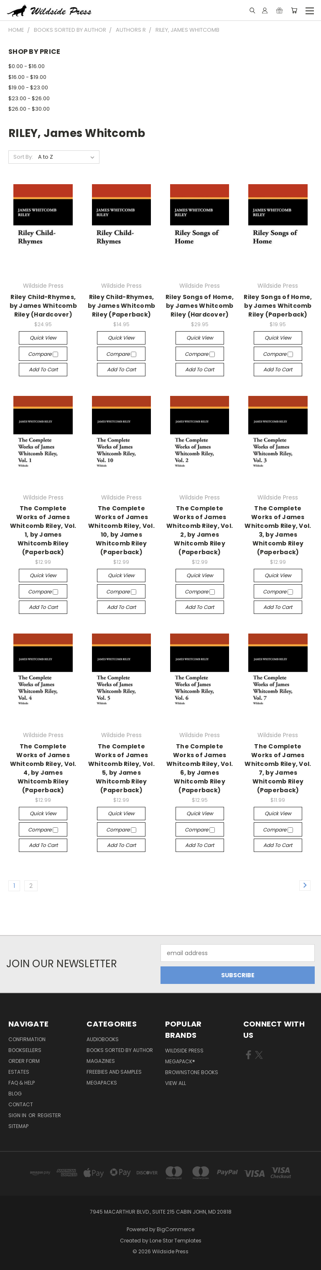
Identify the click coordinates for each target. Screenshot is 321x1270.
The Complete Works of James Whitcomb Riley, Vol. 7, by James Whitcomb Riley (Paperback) (278, 768)
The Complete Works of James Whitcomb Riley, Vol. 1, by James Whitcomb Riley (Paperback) (43, 530)
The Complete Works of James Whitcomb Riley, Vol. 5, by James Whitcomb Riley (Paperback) (121, 768)
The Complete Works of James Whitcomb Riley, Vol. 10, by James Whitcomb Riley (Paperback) (121, 530)
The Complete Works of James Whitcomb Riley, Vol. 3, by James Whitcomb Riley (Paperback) (278, 530)
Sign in (18, 1115)
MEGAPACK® (180, 1061)
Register (49, 1115)
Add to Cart (43, 369)
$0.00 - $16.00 (26, 66)
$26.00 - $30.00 (29, 109)
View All (175, 1083)
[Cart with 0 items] (294, 10)
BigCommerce (175, 1229)
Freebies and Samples (114, 1071)
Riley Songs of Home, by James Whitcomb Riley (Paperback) (278, 306)
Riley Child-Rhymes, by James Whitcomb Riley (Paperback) (121, 306)
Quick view (43, 337)
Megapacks (102, 1082)
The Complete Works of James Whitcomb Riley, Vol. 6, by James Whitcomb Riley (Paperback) (199, 768)
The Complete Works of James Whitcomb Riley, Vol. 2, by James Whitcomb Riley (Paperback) (199, 530)
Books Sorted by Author (120, 1050)
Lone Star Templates (175, 1240)
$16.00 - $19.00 (27, 77)
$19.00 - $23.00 (28, 87)
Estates (18, 1071)
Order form (24, 1061)
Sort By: (23, 157)
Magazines (101, 1061)
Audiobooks (103, 1039)
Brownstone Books (191, 1072)
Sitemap (18, 1126)
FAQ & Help (21, 1082)
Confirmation (27, 1039)
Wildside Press (184, 1050)
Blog (15, 1093)
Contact (20, 1104)
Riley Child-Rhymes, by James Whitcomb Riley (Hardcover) (43, 306)
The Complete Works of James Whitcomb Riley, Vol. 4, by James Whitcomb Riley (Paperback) (43, 768)
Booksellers (24, 1050)
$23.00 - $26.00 (29, 98)
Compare (43, 353)
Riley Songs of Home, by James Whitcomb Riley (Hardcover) (200, 306)
